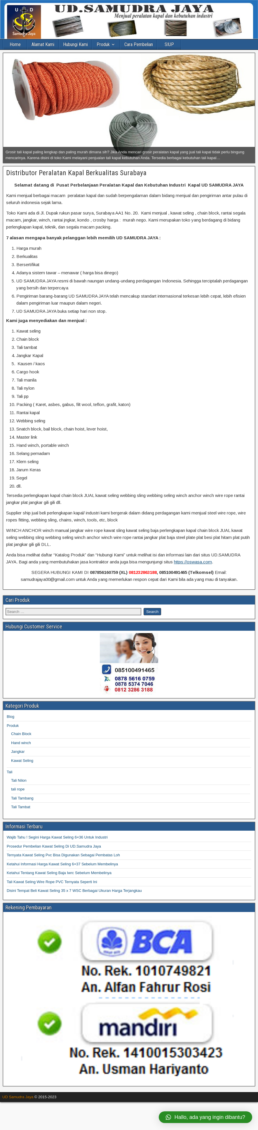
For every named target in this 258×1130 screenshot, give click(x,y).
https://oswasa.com (193, 561)
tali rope (18, 789)
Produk (103, 44)
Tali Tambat (20, 807)
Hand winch (21, 743)
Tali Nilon (19, 780)
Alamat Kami (43, 44)
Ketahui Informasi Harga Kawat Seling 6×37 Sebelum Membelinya (62, 864)
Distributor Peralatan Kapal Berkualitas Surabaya (76, 173)
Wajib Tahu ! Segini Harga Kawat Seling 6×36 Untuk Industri (57, 837)
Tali (10, 772)
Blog (10, 716)
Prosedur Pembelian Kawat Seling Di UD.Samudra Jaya (54, 846)
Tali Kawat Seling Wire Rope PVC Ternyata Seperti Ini (52, 882)
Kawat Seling (22, 760)
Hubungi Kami (75, 44)
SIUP (169, 44)
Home (15, 44)
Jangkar (18, 751)
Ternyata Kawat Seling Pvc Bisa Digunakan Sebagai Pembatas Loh (63, 855)
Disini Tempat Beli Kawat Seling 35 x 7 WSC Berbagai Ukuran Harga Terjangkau (74, 890)
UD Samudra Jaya (17, 1097)
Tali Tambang (22, 798)
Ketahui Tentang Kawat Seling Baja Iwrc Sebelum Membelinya (59, 873)
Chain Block (21, 734)
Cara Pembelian (138, 44)
